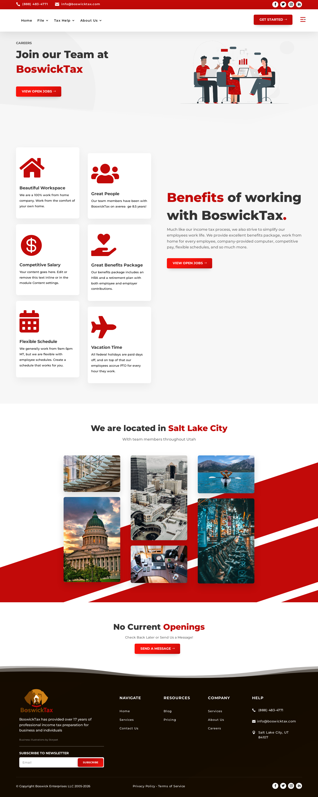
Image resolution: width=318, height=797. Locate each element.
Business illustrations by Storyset (38, 739)
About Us (165, 20)
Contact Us (129, 728)
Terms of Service (171, 786)
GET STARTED (271, 19)
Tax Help (139, 20)
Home (103, 20)
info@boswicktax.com (80, 4)
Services (127, 719)
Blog (168, 711)
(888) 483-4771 (35, 4)
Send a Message (155, 648)
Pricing (170, 719)
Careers (214, 728)
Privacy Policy (144, 786)
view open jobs (37, 91)
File (117, 20)
